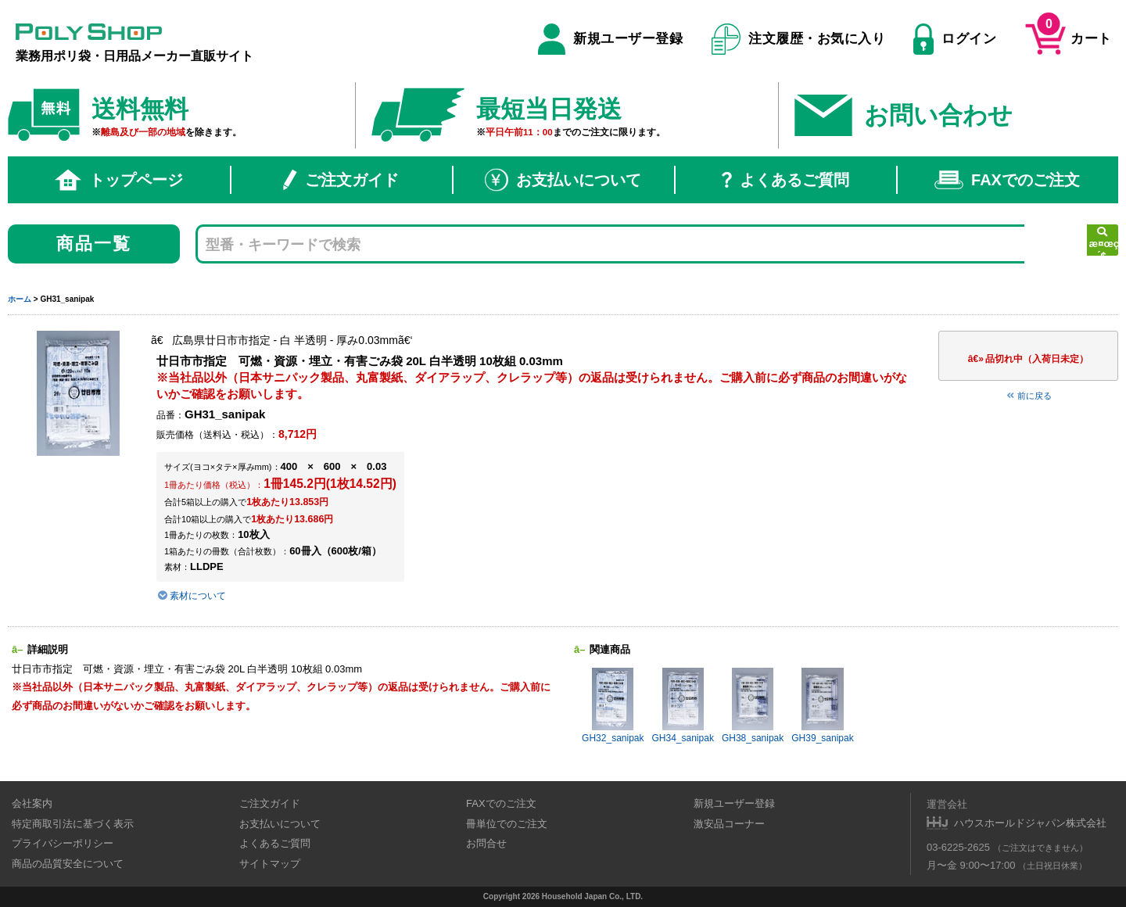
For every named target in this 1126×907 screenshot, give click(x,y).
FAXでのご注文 (1007, 180)
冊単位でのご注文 (506, 824)
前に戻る (1028, 395)
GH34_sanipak (683, 706)
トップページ (119, 180)
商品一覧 (94, 243)
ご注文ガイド (341, 180)
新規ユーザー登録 (610, 39)
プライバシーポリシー (62, 843)
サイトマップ (269, 863)
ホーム (19, 299)
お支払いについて (563, 180)
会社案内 (32, 803)
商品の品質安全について (68, 863)
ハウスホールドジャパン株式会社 (1030, 823)
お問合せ (486, 843)
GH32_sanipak (613, 706)
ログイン (954, 39)
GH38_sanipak (753, 706)
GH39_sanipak (822, 706)
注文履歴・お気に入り (799, 39)
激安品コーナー (729, 824)
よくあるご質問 (785, 180)
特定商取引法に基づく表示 (73, 824)
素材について (191, 595)
